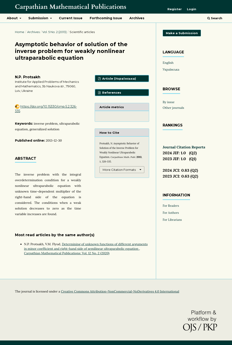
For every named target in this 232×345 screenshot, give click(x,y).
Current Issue (70, 18)
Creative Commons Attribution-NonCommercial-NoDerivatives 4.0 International (120, 291)
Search (214, 18)
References (111, 92)
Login (191, 9)
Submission (38, 18)
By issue (168, 102)
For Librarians (172, 220)
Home (19, 32)
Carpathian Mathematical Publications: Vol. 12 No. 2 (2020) (66, 253)
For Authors (171, 213)
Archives (136, 18)
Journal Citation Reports (184, 147)
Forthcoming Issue (106, 18)
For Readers (171, 206)
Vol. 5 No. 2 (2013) (54, 32)
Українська (171, 69)
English (168, 63)
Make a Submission (182, 33)
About (13, 18)
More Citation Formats (119, 169)
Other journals (173, 108)
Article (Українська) (118, 78)
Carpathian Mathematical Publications (70, 6)
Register (174, 9)
